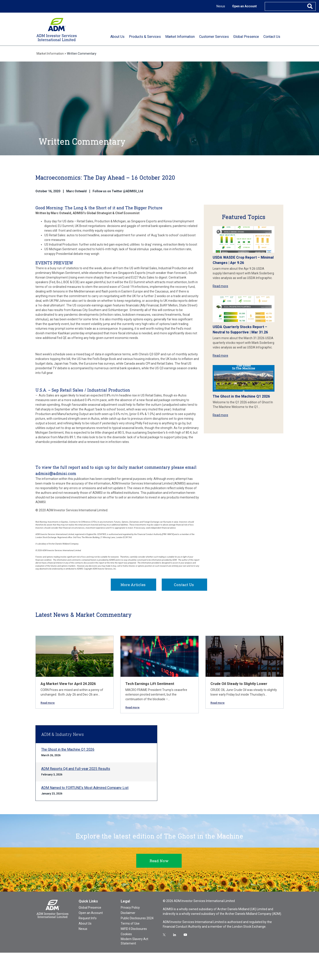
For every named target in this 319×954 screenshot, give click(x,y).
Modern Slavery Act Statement (134, 942)
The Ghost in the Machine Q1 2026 (241, 396)
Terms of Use (130, 925)
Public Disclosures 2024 (137, 919)
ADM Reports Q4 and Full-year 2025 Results (75, 770)
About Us (85, 925)
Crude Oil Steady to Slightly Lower (238, 685)
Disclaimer (128, 914)
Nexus (220, 6)
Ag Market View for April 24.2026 (68, 685)
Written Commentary (81, 53)
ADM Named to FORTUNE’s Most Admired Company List (84, 789)
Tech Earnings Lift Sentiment (149, 685)
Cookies (126, 935)
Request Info (88, 919)
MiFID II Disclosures (134, 930)
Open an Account (244, 6)
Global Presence (90, 909)
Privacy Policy (130, 909)
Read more (220, 286)
